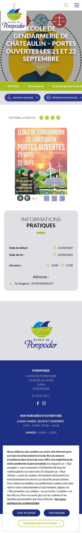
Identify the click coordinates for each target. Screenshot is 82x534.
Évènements (36, 86)
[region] (41, 86)
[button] (76, 5)
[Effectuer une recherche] (66, 5)
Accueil (13, 86)
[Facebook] (38, 403)
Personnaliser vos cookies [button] (40, 523)
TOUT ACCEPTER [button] (26, 513)
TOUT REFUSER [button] (57, 513)
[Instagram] (44, 403)
